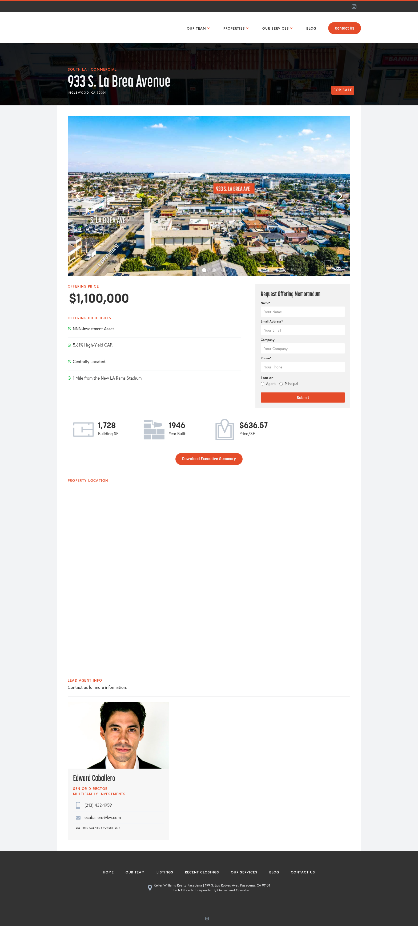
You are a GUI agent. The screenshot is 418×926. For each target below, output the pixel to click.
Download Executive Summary (209, 459)
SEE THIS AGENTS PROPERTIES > (98, 827)
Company (268, 340)
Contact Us (344, 28)
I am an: (268, 378)
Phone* (266, 358)
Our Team (135, 872)
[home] (79, 28)
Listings (164, 872)
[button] (197, 28)
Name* (265, 303)
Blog (274, 872)
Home (108, 872)
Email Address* (272, 321)
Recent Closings (202, 872)
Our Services (244, 872)
